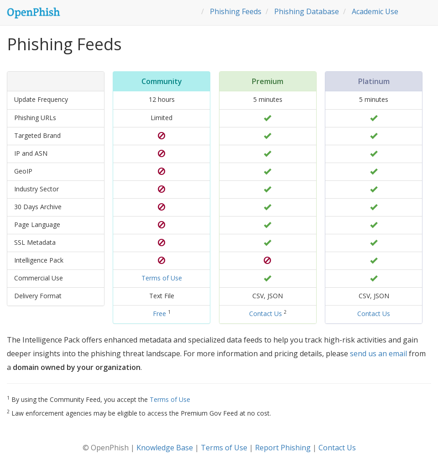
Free (159, 313)
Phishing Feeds (235, 11)
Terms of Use (161, 278)
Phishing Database (306, 11)
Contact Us (265, 313)
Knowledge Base (164, 448)
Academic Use (375, 11)
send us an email (378, 353)
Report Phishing (283, 448)
